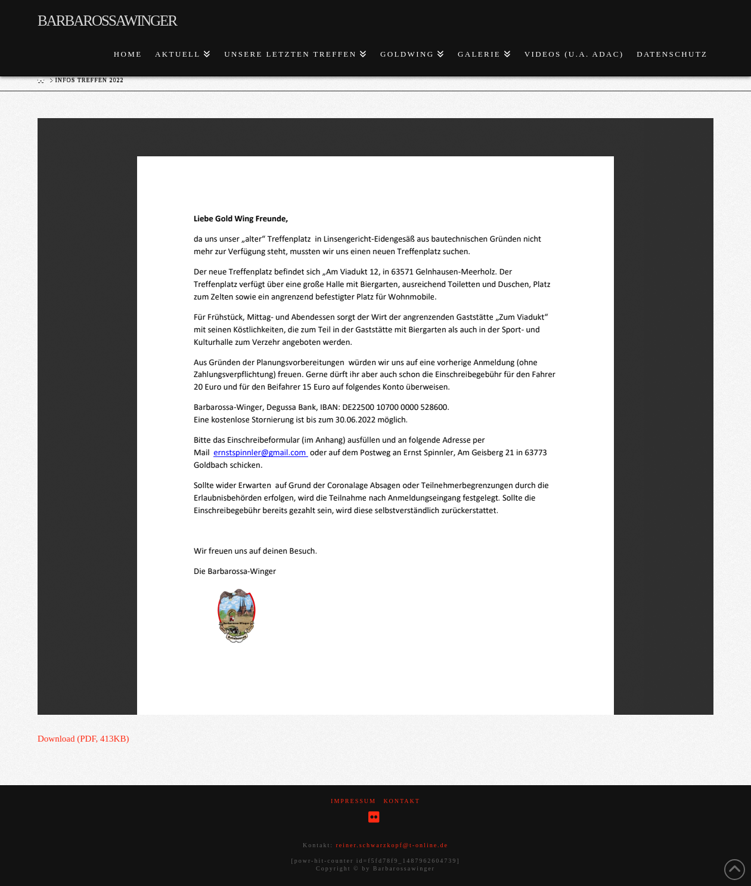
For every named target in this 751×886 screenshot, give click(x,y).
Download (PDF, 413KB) (83, 738)
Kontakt (401, 801)
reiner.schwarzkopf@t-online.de (392, 845)
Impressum (353, 801)
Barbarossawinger (107, 20)
